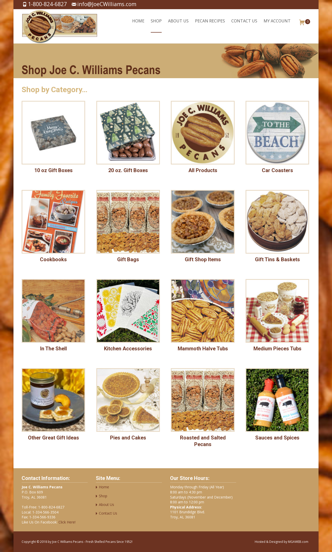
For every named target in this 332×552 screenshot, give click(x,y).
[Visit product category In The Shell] (53, 316)
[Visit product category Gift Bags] (128, 227)
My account (277, 25)
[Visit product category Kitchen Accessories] (128, 316)
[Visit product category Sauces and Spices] (277, 406)
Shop (156, 25)
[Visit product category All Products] (202, 138)
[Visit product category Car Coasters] (277, 138)
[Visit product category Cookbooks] (53, 227)
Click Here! (66, 522)
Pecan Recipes (210, 25)
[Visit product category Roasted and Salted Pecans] (202, 409)
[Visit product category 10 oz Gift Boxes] (53, 138)
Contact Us (244, 25)
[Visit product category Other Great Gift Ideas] (53, 406)
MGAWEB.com (298, 542)
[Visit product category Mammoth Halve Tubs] (202, 316)
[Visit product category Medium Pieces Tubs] (277, 316)
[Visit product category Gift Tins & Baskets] (277, 227)
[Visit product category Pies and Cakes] (128, 406)
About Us (178, 25)
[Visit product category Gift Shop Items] (202, 227)
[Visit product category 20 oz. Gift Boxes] (128, 138)
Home (138, 25)
